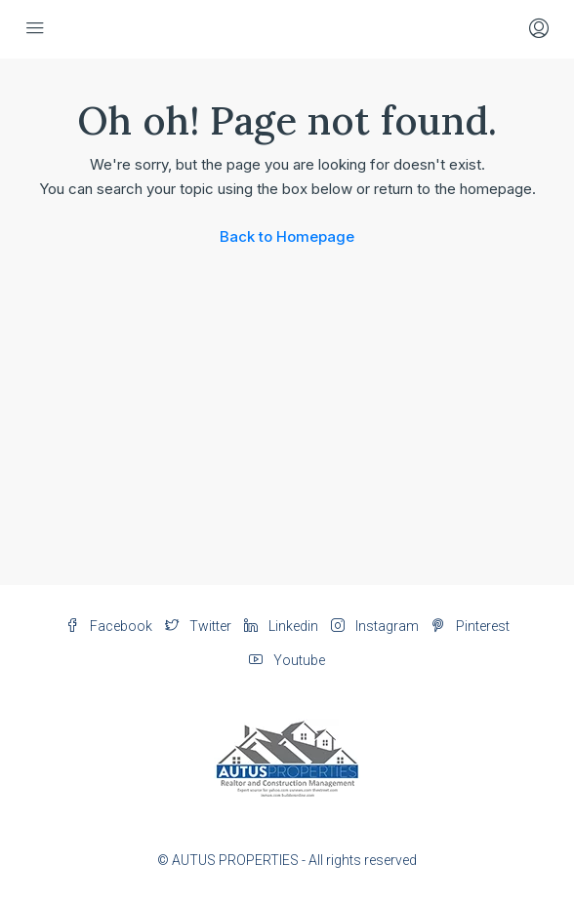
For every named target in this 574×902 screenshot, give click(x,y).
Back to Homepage (287, 236)
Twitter (198, 626)
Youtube (287, 660)
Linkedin (281, 626)
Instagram (375, 626)
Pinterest (470, 626)
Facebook (108, 626)
